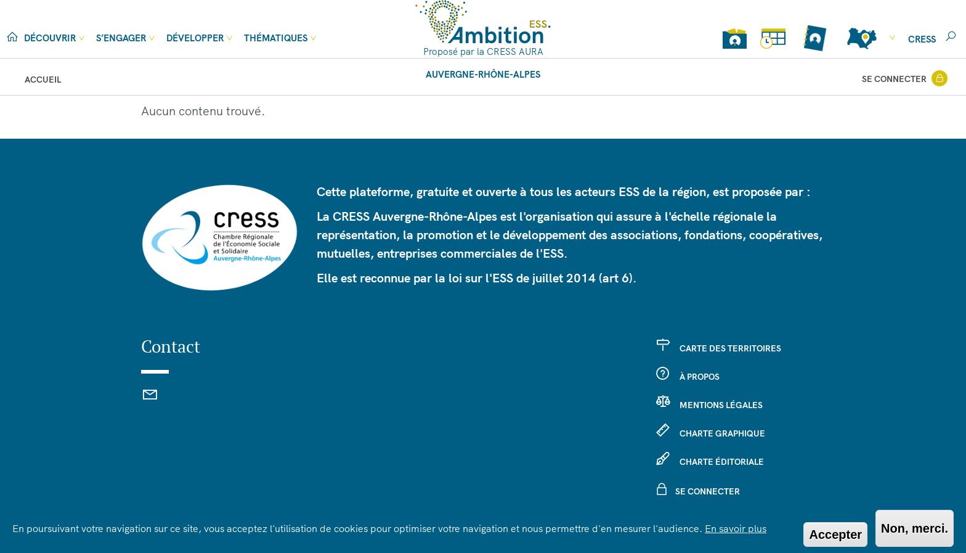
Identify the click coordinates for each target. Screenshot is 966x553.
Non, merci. (914, 528)
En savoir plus (735, 528)
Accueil (43, 79)
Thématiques (275, 38)
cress (922, 39)
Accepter (835, 534)
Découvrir (50, 38)
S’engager (121, 38)
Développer (195, 38)
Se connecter (894, 78)
